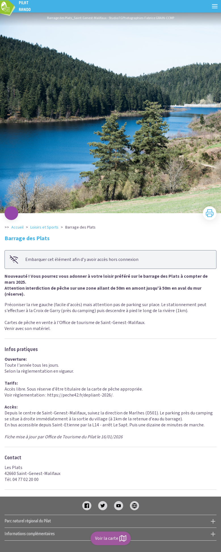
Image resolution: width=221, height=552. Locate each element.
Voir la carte (110, 538)
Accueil (17, 227)
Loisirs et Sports (44, 227)
